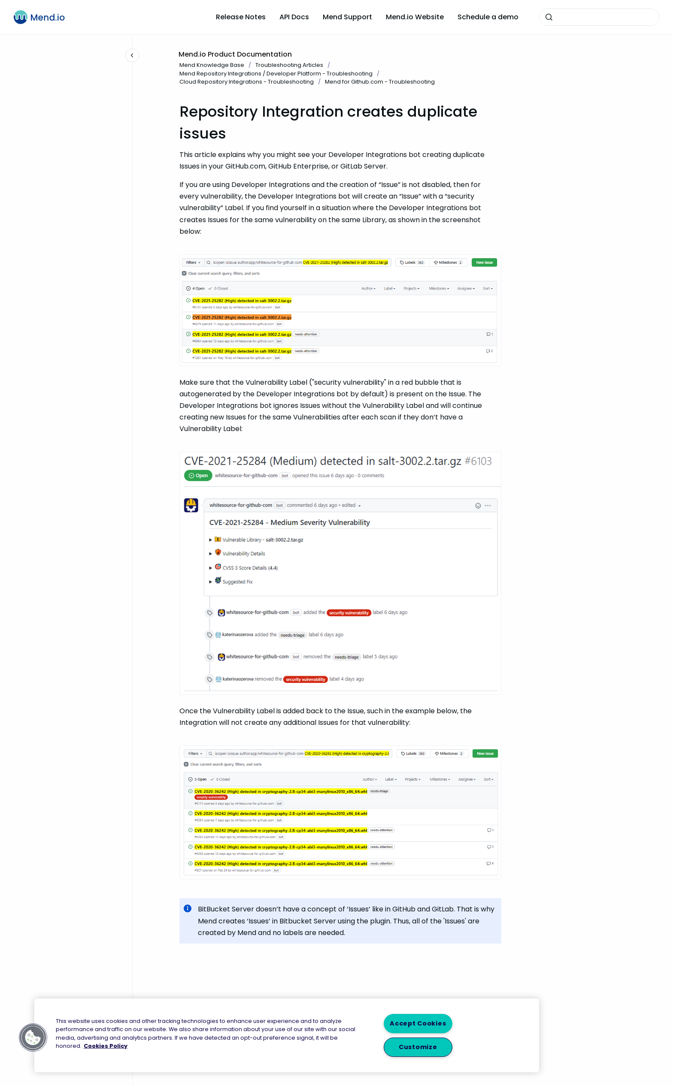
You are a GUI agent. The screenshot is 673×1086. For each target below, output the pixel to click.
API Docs (294, 17)
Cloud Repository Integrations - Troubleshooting (246, 82)
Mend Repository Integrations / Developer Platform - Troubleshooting (276, 73)
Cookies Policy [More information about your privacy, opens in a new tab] (105, 1045)
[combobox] (599, 17)
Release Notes (241, 17)
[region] (286, 1035)
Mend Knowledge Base (211, 65)
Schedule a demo (488, 17)
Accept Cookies (418, 1023)
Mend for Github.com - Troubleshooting (380, 82)
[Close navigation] (132, 55)
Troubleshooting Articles (289, 65)
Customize (418, 1047)
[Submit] (549, 17)
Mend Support (347, 17)
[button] (33, 1037)
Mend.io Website (415, 17)
